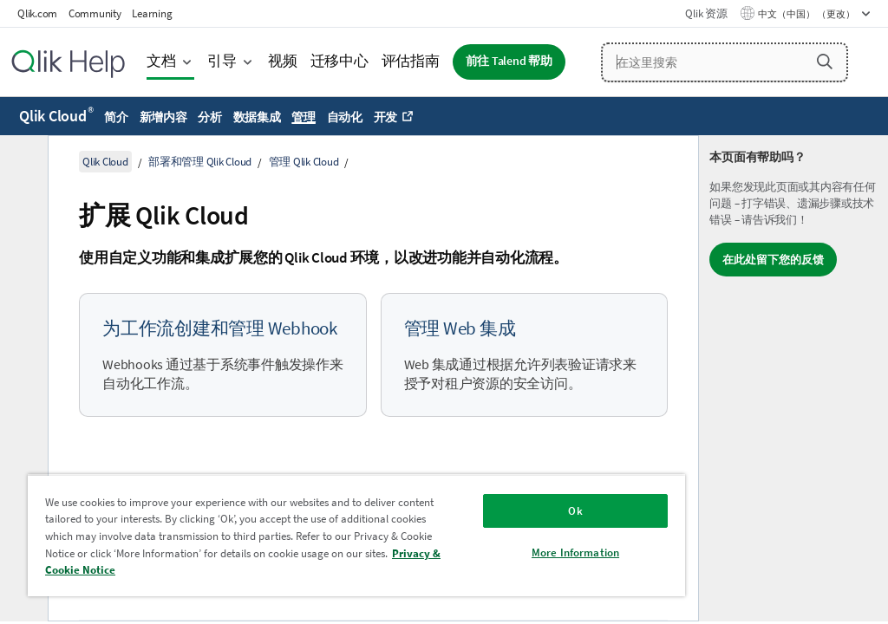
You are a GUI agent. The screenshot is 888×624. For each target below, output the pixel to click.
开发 (386, 117)
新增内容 (163, 117)
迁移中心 (339, 61)
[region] (356, 535)
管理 (303, 117)
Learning (152, 13)
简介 (116, 117)
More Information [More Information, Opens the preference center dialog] (575, 552)
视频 (282, 61)
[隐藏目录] (22, 162)
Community (95, 13)
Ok (575, 511)
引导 (222, 61)
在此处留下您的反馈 (773, 259)
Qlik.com (37, 13)
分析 (210, 117)
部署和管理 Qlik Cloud (199, 161)
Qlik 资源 (706, 13)
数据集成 (257, 117)
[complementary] (793, 378)
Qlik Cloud (56, 116)
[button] (825, 61)
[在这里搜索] (724, 62)
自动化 (344, 117)
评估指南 (411, 61)
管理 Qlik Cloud (304, 161)
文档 (161, 61)
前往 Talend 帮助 (509, 61)
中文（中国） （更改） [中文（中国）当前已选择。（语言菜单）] (807, 14)
